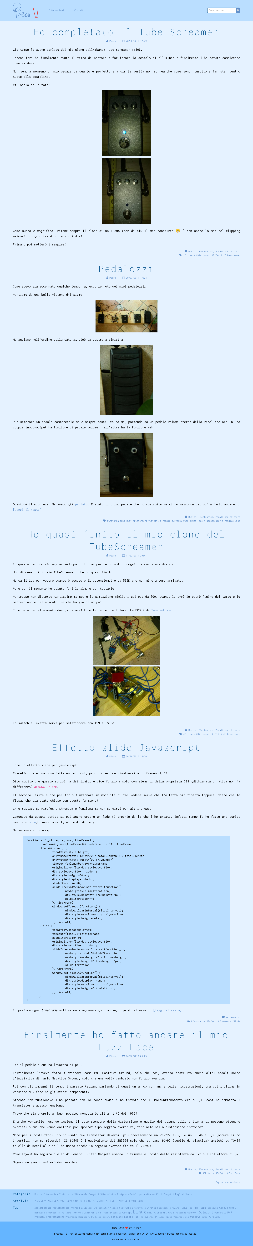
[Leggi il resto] (27, 509)
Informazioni (56, 10)
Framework (225, 1021)
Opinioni (206, 1212)
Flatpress (123, 1194)
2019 (75, 1201)
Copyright (125, 1208)
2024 (43, 1201)
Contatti (79, 10)
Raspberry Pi (86, 1217)
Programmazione (55, 1216)
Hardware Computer (45, 1212)
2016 (95, 1201)
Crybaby (177, 520)
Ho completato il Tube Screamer (126, 31)
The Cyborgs (146, 1217)
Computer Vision (108, 1208)
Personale (220, 1212)
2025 (37, 1201)
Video (169, 1217)
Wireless (214, 1216)
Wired (204, 1217)
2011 (127, 1201)
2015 (101, 1201)
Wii (187, 1217)
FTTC (196, 1208)
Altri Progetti (165, 1194)
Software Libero (122, 1216)
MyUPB (171, 1212)
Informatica (233, 1017)
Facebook (162, 1208)
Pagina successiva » (228, 1182)
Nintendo (181, 1212)
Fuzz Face (197, 520)
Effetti (217, 255)
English (179, 1194)
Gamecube (213, 1208)
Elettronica (206, 251)
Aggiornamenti (43, 1207)
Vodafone (178, 1217)
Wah (186, 520)
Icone (68, 1213)
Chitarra (190, 255)
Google (223, 1207)
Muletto (111, 1194)
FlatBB (184, 1208)
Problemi (40, 1216)
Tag (136, 1216)
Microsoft (160, 1212)
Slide (237, 1021)
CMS (95, 1208)
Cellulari (87, 1208)
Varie (189, 1194)
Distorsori (203, 255)
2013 (114, 1201)
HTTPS (61, 1212)
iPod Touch (102, 1212)
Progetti (94, 1194)
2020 (69, 1201)
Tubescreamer (232, 255)
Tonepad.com (161, 610)
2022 (56, 1201)
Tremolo (165, 520)
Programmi (71, 1217)
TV (156, 1216)
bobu (32, 822)
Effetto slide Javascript (126, 747)
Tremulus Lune (231, 520)
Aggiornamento (61, 1207)
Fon (190, 1208)
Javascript (198, 1021)
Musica (192, 251)
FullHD (203, 1208)
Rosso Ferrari (102, 1217)
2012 (121, 1201)
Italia (114, 1212)
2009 (140, 1201)
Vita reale (81, 1194)
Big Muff (126, 520)
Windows (195, 1216)
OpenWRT (192, 1212)
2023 (50, 1201)
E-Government (139, 1208)
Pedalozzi (126, 268)
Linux (139, 1211)
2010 (134, 1201)
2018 (82, 1201)
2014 (108, 1201)
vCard (161, 1217)
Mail (149, 1212)
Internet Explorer (83, 1212)
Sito (103, 1194)
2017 (88, 1201)
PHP (229, 1212)
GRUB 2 (232, 1208)
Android (75, 1208)
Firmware (174, 1208)
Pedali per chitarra (228, 251)
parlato (81, 504)
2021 (63, 1201)
